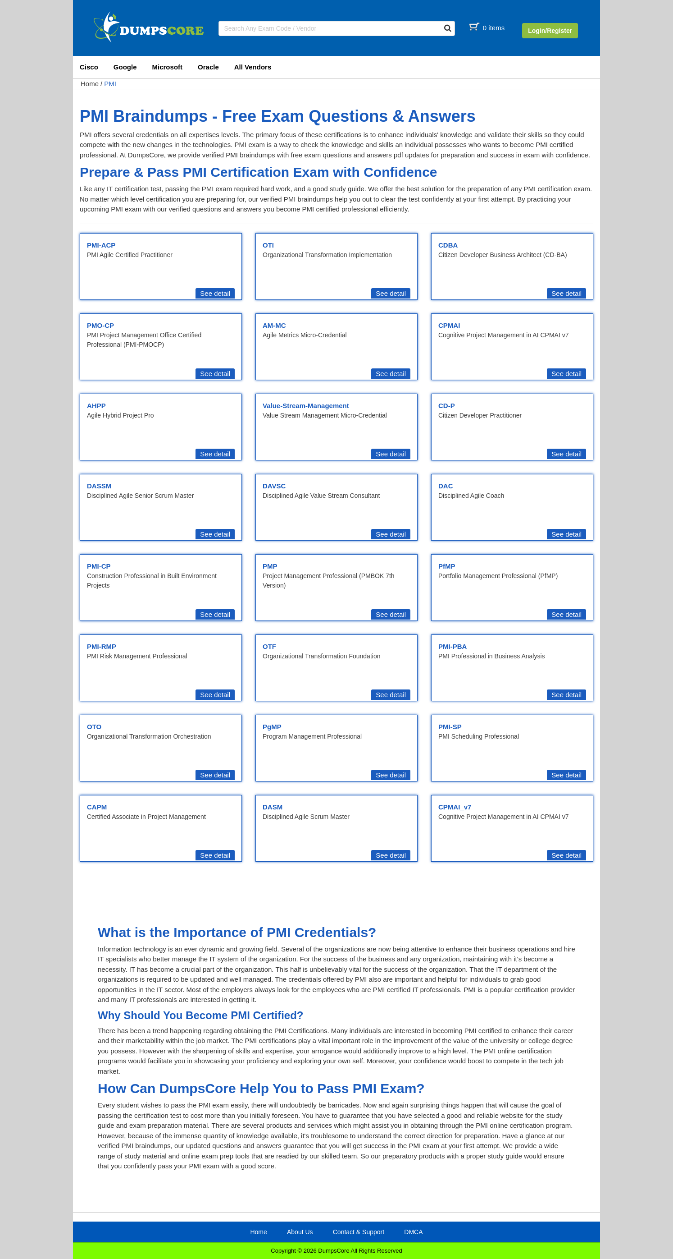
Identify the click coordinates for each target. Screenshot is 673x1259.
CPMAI (449, 325)
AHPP (96, 405)
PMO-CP (100, 325)
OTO (94, 727)
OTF (269, 646)
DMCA (413, 1232)
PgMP (272, 727)
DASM (272, 807)
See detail (215, 293)
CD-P (446, 405)
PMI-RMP (101, 646)
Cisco (89, 67)
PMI (110, 83)
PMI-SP (450, 727)
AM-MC (274, 325)
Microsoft (167, 67)
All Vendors (253, 67)
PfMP (446, 566)
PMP (270, 566)
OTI (268, 245)
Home (90, 83)
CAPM (97, 807)
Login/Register (550, 30)
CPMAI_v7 (454, 807)
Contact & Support (358, 1232)
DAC (445, 486)
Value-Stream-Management (306, 405)
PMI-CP (99, 566)
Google (125, 67)
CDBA (448, 245)
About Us (300, 1232)
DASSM (99, 486)
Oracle (208, 67)
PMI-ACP (101, 245)
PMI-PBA (452, 646)
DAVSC (274, 486)
